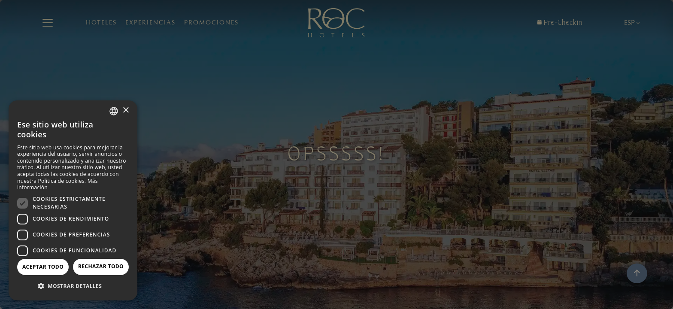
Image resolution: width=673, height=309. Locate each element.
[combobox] (113, 111)
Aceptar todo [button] (43, 266)
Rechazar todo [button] (101, 266)
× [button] (125, 110)
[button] (73, 286)
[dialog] (73, 200)
